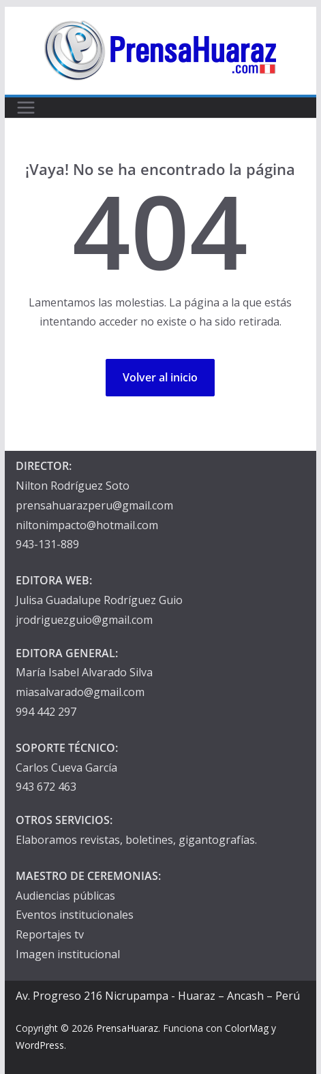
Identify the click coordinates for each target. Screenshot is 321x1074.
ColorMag (247, 1028)
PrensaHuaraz (127, 1028)
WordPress (40, 1045)
